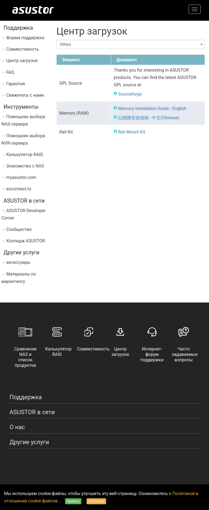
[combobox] (130, 44)
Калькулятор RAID (24, 154)
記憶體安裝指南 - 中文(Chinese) (148, 117)
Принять (73, 501)
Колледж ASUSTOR (25, 240)
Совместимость (22, 49)
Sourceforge (130, 94)
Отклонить (96, 501)
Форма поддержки (25, 37)
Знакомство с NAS (25, 166)
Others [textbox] (65, 44)
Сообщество (19, 229)
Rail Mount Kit (131, 132)
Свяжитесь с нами (25, 95)
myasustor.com (21, 177)
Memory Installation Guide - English (152, 108)
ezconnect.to (18, 188)
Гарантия (15, 83)
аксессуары (18, 262)
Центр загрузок (22, 60)
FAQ (10, 72)
